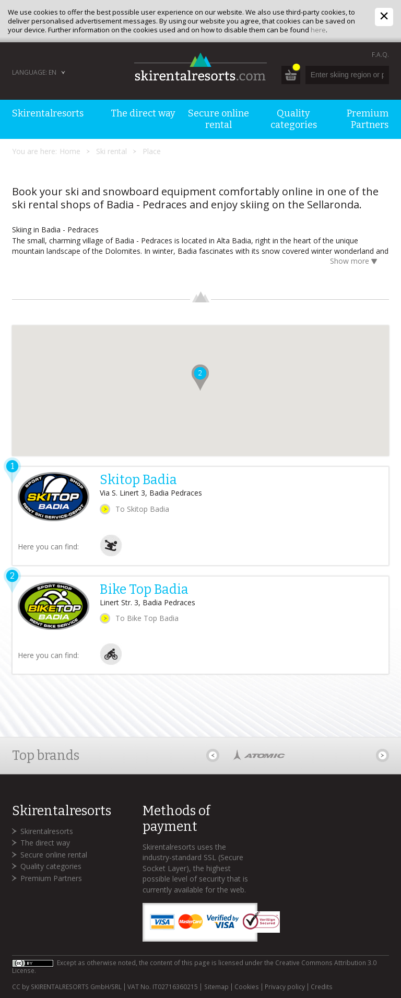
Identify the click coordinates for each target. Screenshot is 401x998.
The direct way (45, 843)
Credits (322, 987)
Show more (355, 262)
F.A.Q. (380, 54)
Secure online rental (53, 855)
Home (70, 151)
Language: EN (34, 72)
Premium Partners (51, 878)
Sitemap (216, 987)
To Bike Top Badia (147, 618)
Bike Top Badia (144, 589)
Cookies (246, 987)
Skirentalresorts (46, 831)
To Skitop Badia (142, 509)
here (318, 29)
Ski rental (111, 151)
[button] (200, 378)
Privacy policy (285, 987)
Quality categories (50, 866)
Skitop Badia (138, 480)
